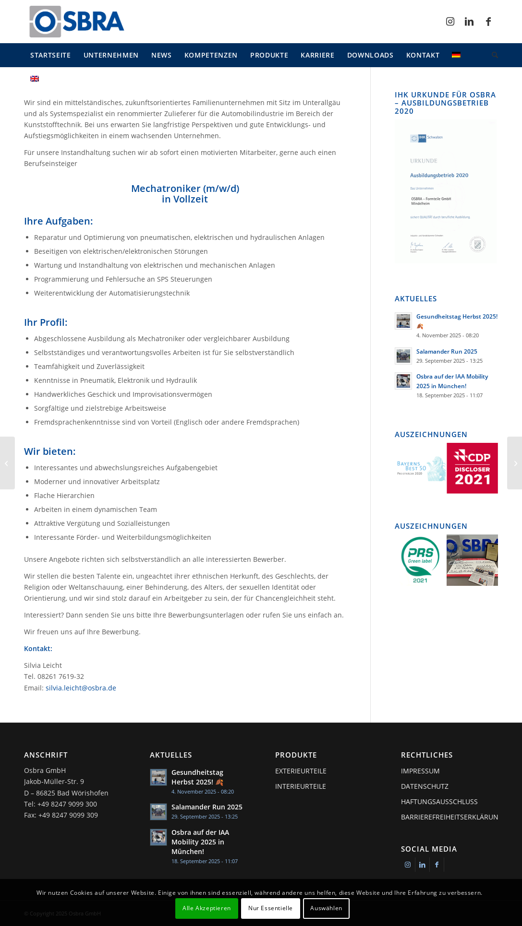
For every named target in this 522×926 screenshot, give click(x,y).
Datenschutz (425, 786)
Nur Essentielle (270, 908)
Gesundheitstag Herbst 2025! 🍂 (197, 777)
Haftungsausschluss (439, 801)
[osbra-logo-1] (76, 21)
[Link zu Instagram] (450, 21)
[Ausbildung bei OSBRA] (7, 463)
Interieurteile (300, 786)
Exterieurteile (301, 770)
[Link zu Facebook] (488, 21)
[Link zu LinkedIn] (469, 21)
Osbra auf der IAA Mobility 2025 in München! (200, 842)
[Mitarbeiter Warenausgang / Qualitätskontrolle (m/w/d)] (514, 463)
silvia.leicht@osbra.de (81, 687)
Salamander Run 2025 (446, 351)
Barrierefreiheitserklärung (449, 816)
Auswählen (326, 908)
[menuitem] (50, 55)
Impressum (420, 770)
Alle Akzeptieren (206, 908)
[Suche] (492, 55)
